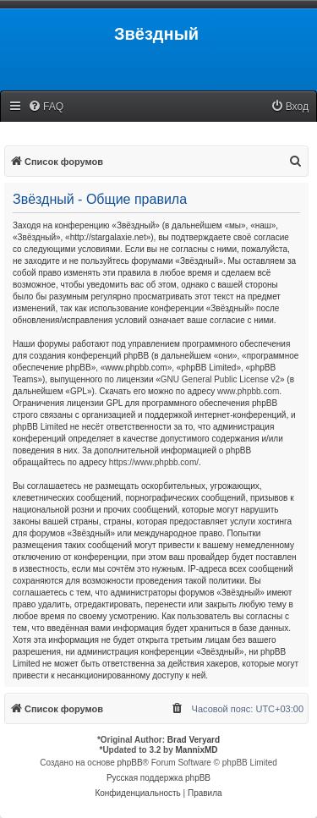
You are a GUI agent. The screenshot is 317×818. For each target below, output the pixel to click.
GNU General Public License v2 (220, 379)
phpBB (130, 762)
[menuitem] (45, 107)
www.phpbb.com (248, 391)
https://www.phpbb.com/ (154, 462)
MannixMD (197, 750)
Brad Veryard (193, 739)
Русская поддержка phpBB (158, 777)
